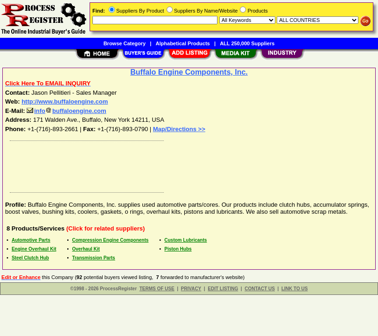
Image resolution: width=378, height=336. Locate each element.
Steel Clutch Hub (30, 257)
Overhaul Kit (85, 249)
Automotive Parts (31, 240)
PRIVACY (191, 288)
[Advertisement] (187, 164)
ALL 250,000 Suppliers (247, 43)
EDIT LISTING (223, 288)
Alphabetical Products (183, 43)
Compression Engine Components (110, 240)
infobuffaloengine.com (66, 110)
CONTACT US (260, 288)
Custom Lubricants (185, 240)
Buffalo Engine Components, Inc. (189, 72)
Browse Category (125, 43)
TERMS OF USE (157, 288)
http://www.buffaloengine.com (64, 101)
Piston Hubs (177, 249)
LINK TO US (294, 288)
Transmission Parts (93, 257)
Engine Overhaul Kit (34, 249)
